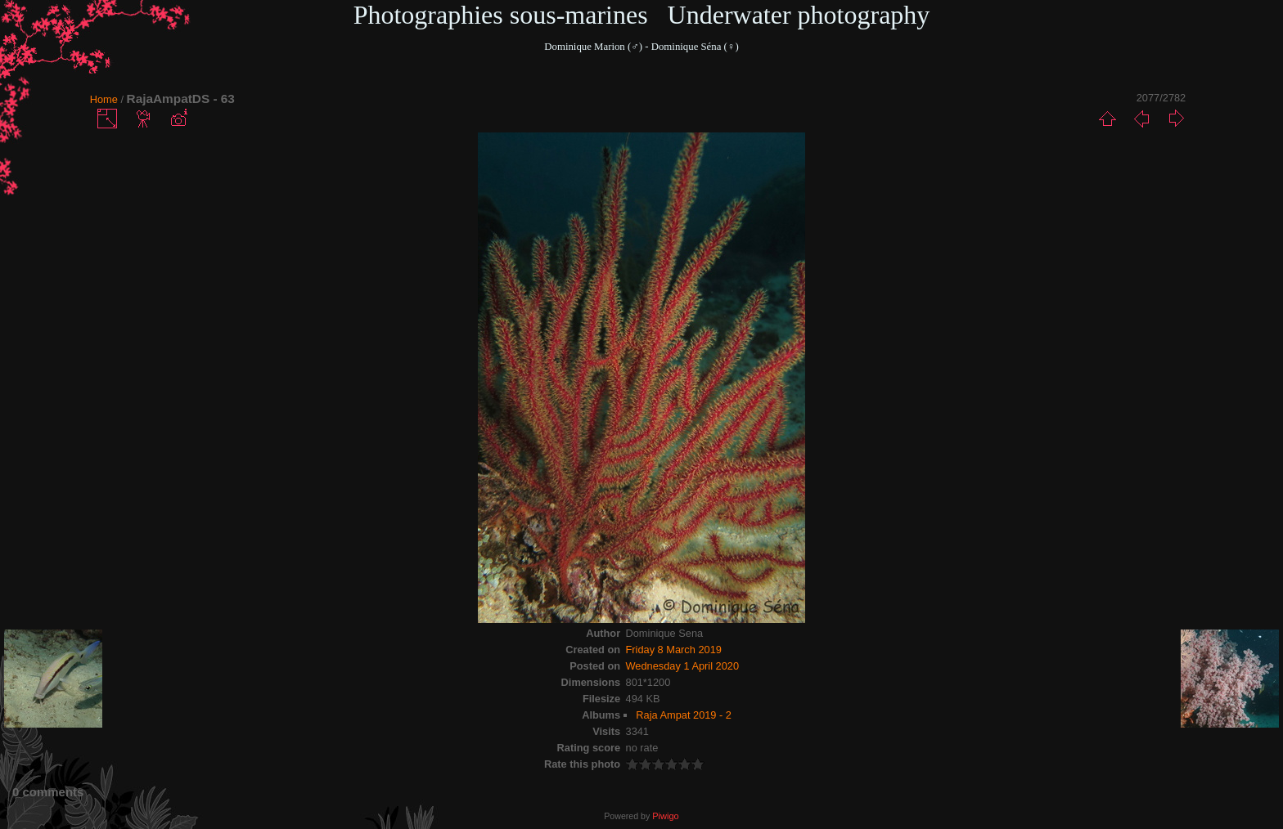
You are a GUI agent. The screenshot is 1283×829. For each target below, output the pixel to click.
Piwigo (665, 816)
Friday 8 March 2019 (674, 649)
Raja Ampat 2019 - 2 (684, 715)
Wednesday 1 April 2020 (683, 666)
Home (104, 99)
